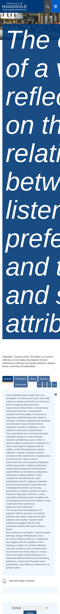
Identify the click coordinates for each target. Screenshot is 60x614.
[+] (55, 394)
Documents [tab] (20, 384)
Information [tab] (20, 379)
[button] (47, 6)
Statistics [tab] (44, 379)
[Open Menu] (55, 6)
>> (54, 384)
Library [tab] (32, 379)
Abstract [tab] (8, 379)
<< (39, 384)
